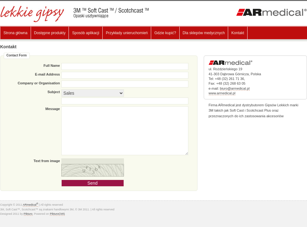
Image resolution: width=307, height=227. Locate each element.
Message (52, 109)
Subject (54, 92)
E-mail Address (47, 74)
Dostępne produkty (50, 33)
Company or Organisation (39, 83)
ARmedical (30, 204)
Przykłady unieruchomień (127, 33)
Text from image (46, 161)
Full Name (51, 65)
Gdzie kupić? (165, 33)
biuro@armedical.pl (235, 88)
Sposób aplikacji (85, 33)
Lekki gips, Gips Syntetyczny (79, 14)
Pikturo (28, 213)
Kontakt (237, 33)
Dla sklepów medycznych (204, 33)
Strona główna (15, 33)
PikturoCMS (57, 213)
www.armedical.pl (222, 93)
